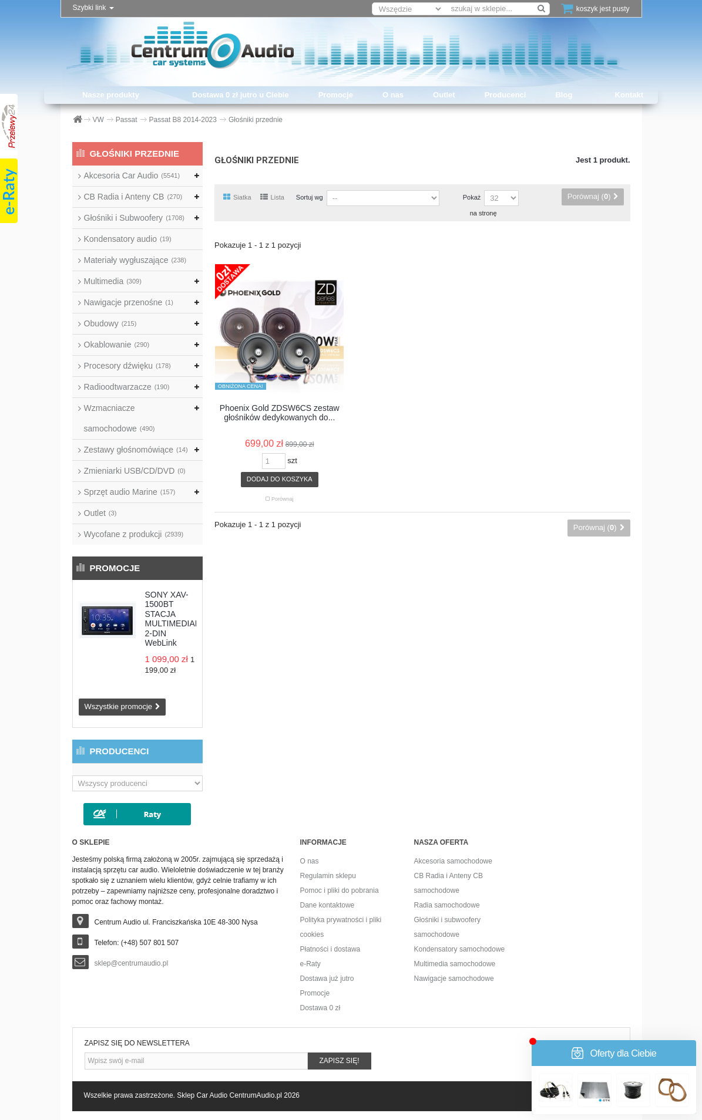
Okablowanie (117, 344)
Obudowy (110, 323)
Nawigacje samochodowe (454, 978)
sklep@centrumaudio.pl (132, 963)
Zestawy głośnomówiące (136, 449)
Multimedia (113, 281)
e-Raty (310, 964)
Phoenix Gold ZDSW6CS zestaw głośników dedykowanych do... (280, 412)
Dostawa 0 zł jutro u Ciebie (240, 94)
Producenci (505, 94)
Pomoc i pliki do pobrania (339, 890)
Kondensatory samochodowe (459, 949)
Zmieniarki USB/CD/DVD (135, 470)
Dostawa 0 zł (320, 1008)
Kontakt (629, 94)
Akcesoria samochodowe (453, 861)
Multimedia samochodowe (455, 964)
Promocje (335, 94)
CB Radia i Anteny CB (133, 196)
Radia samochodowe (447, 905)
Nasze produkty (110, 94)
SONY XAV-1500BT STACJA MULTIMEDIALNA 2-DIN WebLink (178, 619)
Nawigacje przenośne (128, 302)
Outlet (444, 94)
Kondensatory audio (128, 239)
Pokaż (472, 197)
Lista (272, 197)
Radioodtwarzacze (127, 387)
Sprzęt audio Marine (130, 492)
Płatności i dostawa (330, 949)
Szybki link (93, 8)
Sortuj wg (309, 197)
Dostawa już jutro (327, 978)
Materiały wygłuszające (135, 260)
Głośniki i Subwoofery (134, 217)
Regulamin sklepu (328, 876)
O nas (393, 94)
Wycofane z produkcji (134, 534)
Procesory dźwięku (127, 365)
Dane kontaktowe (327, 905)
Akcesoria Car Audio (132, 175)
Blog (563, 94)
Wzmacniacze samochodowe (119, 418)
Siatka (237, 197)
